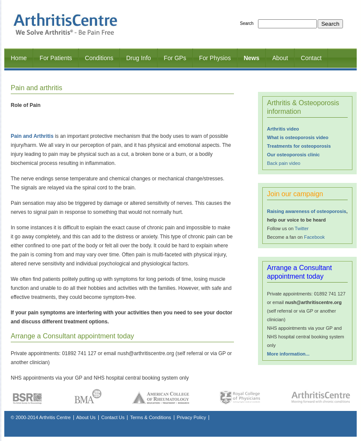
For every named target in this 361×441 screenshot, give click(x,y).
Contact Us (112, 417)
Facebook (314, 237)
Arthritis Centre (54, 417)
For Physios (215, 58)
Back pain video (283, 163)
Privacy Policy (191, 417)
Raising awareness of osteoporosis (306, 211)
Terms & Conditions (150, 417)
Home (19, 58)
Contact (311, 58)
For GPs (175, 58)
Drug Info (138, 58)
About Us (86, 417)
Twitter (302, 228)
